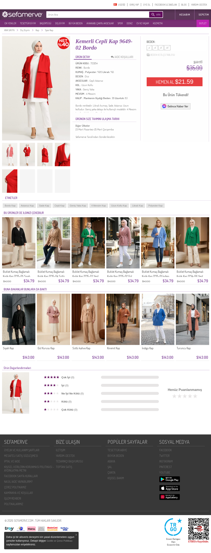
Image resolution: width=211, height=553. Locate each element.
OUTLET (202, 23)
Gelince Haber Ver (175, 106)
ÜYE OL (146, 4)
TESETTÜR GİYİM (28, 23)
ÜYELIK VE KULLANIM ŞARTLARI (21, 450)
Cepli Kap (60, 205)
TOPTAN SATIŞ (64, 467)
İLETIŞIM (60, 450)
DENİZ (130, 23)
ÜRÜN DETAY (83, 57)
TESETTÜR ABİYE (117, 450)
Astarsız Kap (27, 205)
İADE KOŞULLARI (123, 57)
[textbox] (91, 14)
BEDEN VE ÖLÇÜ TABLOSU (161, 55)
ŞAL (110, 467)
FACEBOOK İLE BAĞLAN (166, 4)
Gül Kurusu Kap (46, 348)
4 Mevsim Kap (98, 205)
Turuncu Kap (184, 348)
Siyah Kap (8, 348)
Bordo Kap (10, 205)
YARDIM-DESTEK (199, 4)
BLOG (184, 4)
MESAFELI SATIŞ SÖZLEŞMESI (21, 455)
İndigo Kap (147, 348)
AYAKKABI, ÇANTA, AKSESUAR (100, 23)
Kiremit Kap (113, 348)
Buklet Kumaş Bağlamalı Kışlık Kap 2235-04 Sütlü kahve (51, 276)
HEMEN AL (174, 81)
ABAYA (111, 461)
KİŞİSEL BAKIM (116, 478)
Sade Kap (44, 205)
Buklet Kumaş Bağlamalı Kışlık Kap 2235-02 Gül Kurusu (120, 276)
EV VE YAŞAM (143, 23)
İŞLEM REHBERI (12, 498)
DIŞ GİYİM (60, 23)
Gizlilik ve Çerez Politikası (60, 541)
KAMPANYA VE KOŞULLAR (18, 493)
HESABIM (184, 14)
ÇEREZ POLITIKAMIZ (15, 487)
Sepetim (204, 14)
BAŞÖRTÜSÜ (45, 23)
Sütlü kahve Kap (81, 348)
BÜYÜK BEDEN (76, 23)
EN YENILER (10, 23)
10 (167, 47)
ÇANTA (111, 472)
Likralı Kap (137, 205)
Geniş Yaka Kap (78, 205)
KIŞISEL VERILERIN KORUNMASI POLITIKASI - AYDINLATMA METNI (29, 468)
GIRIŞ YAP (134, 4)
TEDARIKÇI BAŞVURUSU (69, 461)
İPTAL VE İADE (12, 461)
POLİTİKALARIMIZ (13, 504)
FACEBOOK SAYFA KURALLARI (21, 476)
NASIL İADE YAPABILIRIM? (18, 481)
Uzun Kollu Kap (119, 205)
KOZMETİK (158, 23)
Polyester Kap (155, 205)
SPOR (120, 23)
